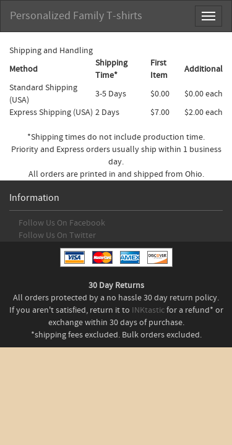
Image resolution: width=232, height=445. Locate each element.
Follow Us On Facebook (62, 223)
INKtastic (148, 310)
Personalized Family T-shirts (76, 16)
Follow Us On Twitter (57, 235)
